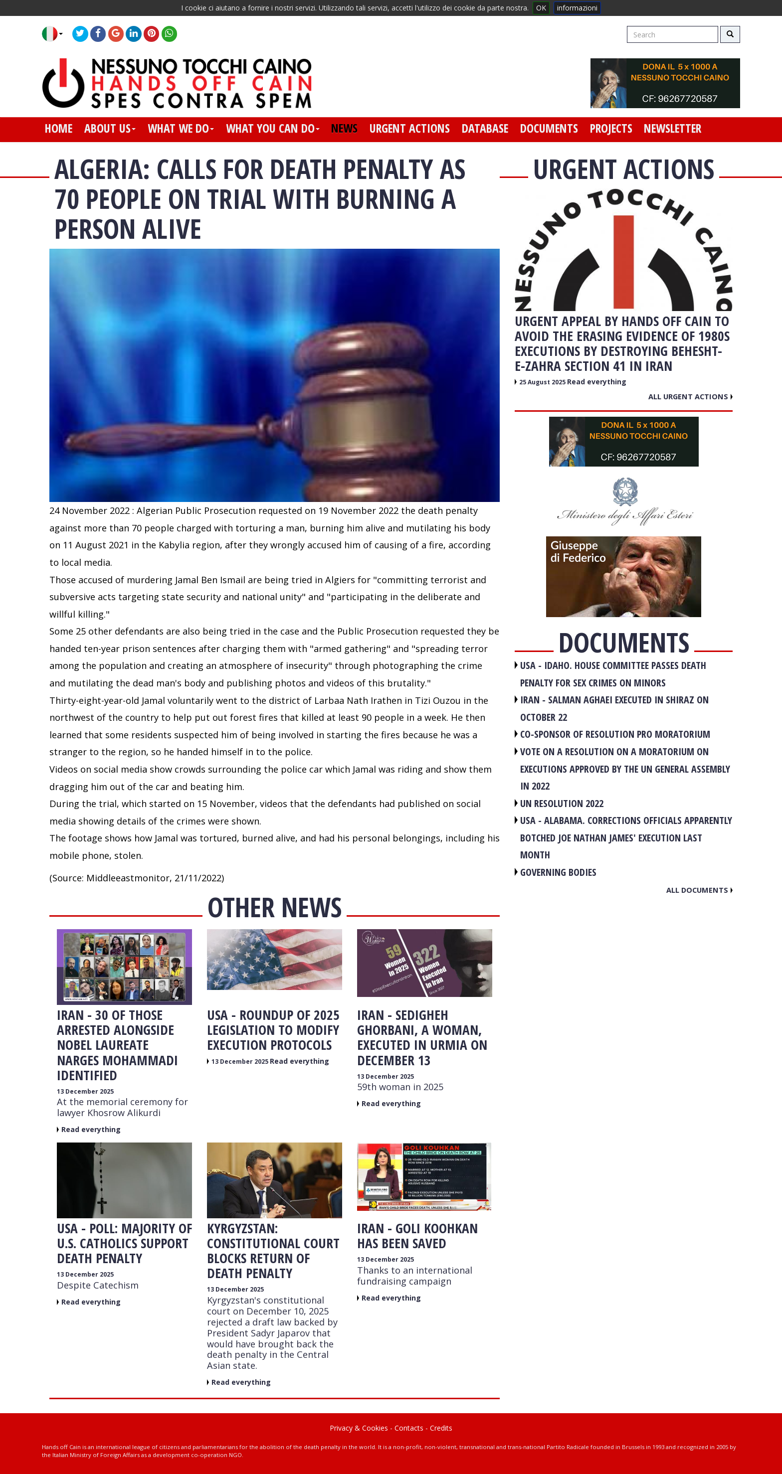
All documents (699, 890)
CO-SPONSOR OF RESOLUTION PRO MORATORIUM (615, 734)
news (344, 128)
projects (611, 128)
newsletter (672, 128)
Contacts (408, 1428)
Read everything (91, 1129)
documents (549, 128)
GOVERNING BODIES (558, 872)
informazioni (577, 7)
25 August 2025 (543, 382)
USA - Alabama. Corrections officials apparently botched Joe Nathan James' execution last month (626, 837)
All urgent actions (690, 396)
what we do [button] (181, 128)
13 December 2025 (85, 1091)
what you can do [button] (273, 128)
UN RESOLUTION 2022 (561, 803)
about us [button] (110, 128)
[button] (56, 34)
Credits (441, 1428)
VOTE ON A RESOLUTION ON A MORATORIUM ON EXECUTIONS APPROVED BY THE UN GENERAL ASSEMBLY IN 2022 (625, 769)
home (58, 128)
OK (541, 7)
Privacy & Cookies (359, 1428)
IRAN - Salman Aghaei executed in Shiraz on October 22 (614, 708)
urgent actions (410, 128)
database (485, 128)
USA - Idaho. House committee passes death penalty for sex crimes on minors (613, 673)
